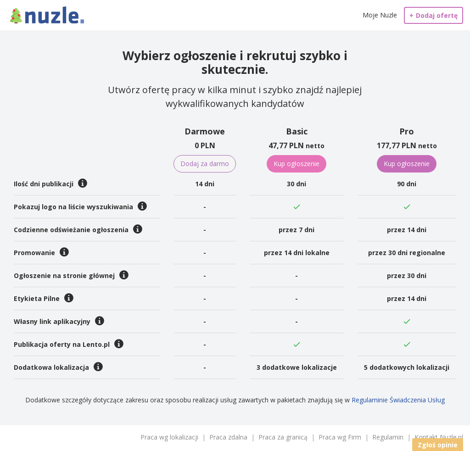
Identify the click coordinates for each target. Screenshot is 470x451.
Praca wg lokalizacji (169, 437)
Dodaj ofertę (433, 15)
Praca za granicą (283, 437)
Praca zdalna (228, 437)
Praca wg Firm (340, 437)
